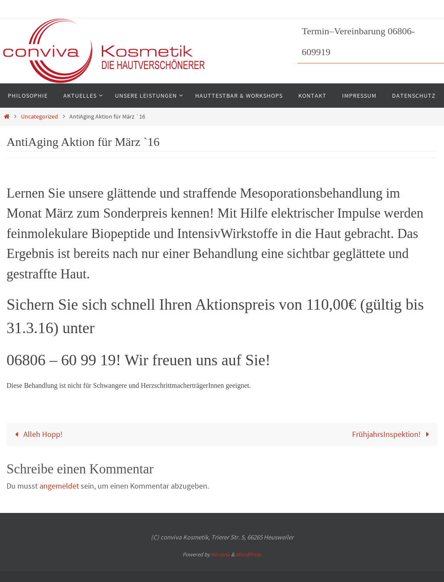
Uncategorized (39, 116)
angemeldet (59, 486)
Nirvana (220, 554)
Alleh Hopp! (36, 434)
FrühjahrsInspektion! (392, 434)
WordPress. (249, 554)
